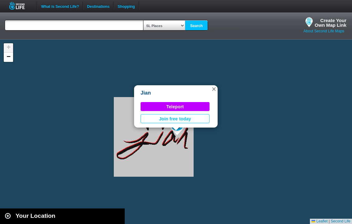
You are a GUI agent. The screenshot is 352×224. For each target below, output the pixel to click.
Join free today (175, 118)
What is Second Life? (60, 5)
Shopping (126, 5)
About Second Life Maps (323, 31)
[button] (214, 89)
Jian (146, 93)
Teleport (175, 106)
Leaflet (319, 221)
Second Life (20, 6)
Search (196, 26)
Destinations (98, 5)
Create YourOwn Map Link (330, 23)
